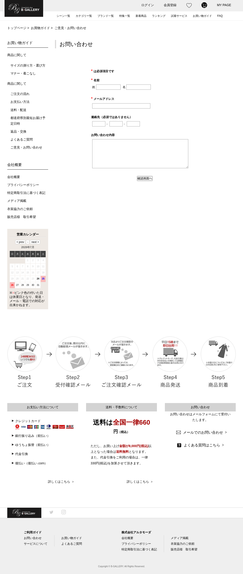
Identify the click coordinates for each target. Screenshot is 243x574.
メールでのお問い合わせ (205, 432)
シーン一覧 (63, 15)
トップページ (16, 28)
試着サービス (179, 15)
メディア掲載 (16, 201)
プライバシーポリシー (23, 185)
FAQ (220, 15)
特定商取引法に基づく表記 (26, 193)
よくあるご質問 (21, 139)
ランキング (159, 15)
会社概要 (13, 177)
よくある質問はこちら (204, 445)
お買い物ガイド (202, 15)
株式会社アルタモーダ (136, 532)
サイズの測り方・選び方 (27, 65)
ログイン (147, 5)
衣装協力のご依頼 (20, 209)
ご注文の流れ (20, 94)
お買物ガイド (40, 28)
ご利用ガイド (33, 532)
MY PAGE (224, 5)
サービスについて (35, 543)
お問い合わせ (33, 538)
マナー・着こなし (23, 73)
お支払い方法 (20, 102)
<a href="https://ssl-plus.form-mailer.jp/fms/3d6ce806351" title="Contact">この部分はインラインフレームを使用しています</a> (145, 123)
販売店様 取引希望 (21, 217)
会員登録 (170, 5)
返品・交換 (18, 131)
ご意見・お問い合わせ (26, 147)
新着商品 (141, 15)
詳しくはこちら (61, 481)
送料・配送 (18, 110)
